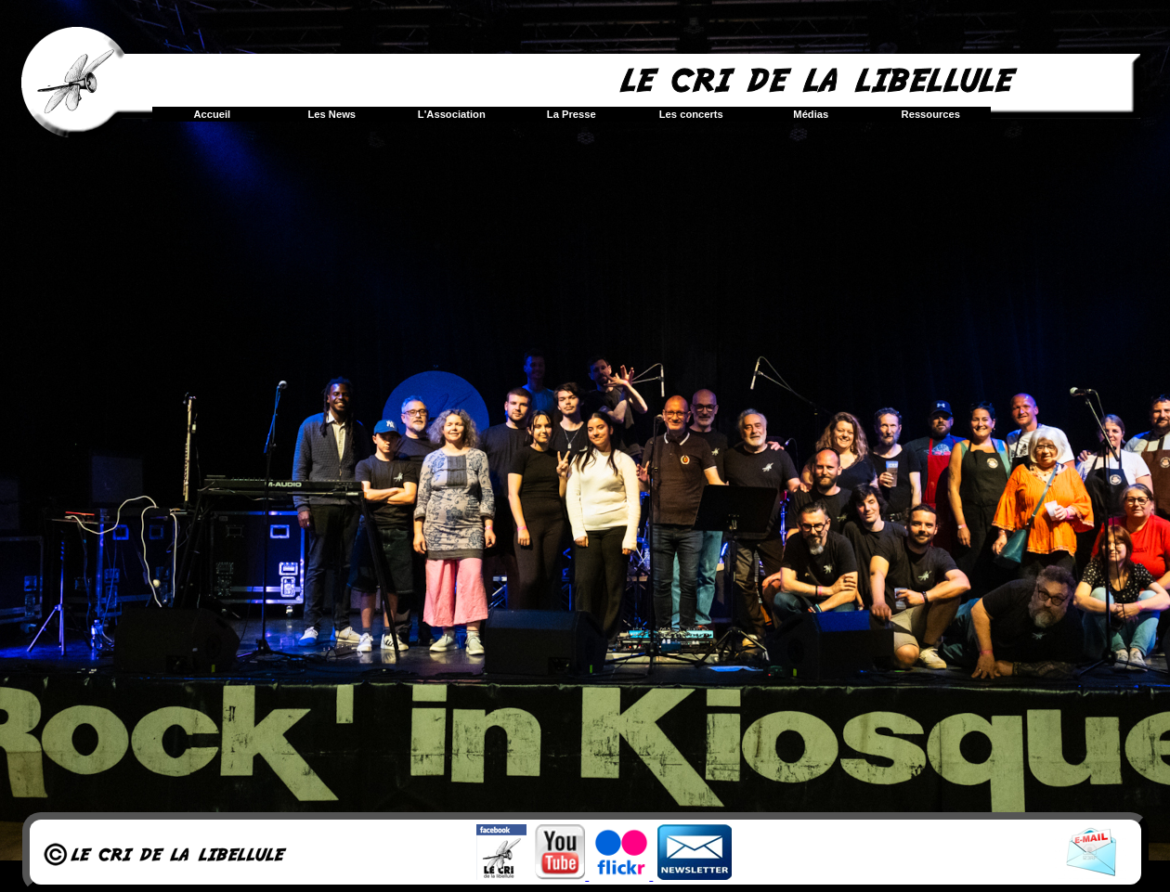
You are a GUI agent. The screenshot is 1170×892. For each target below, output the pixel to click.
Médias (810, 114)
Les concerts (691, 114)
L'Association (452, 114)
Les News (331, 114)
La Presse (571, 114)
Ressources (931, 114)
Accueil (211, 114)
